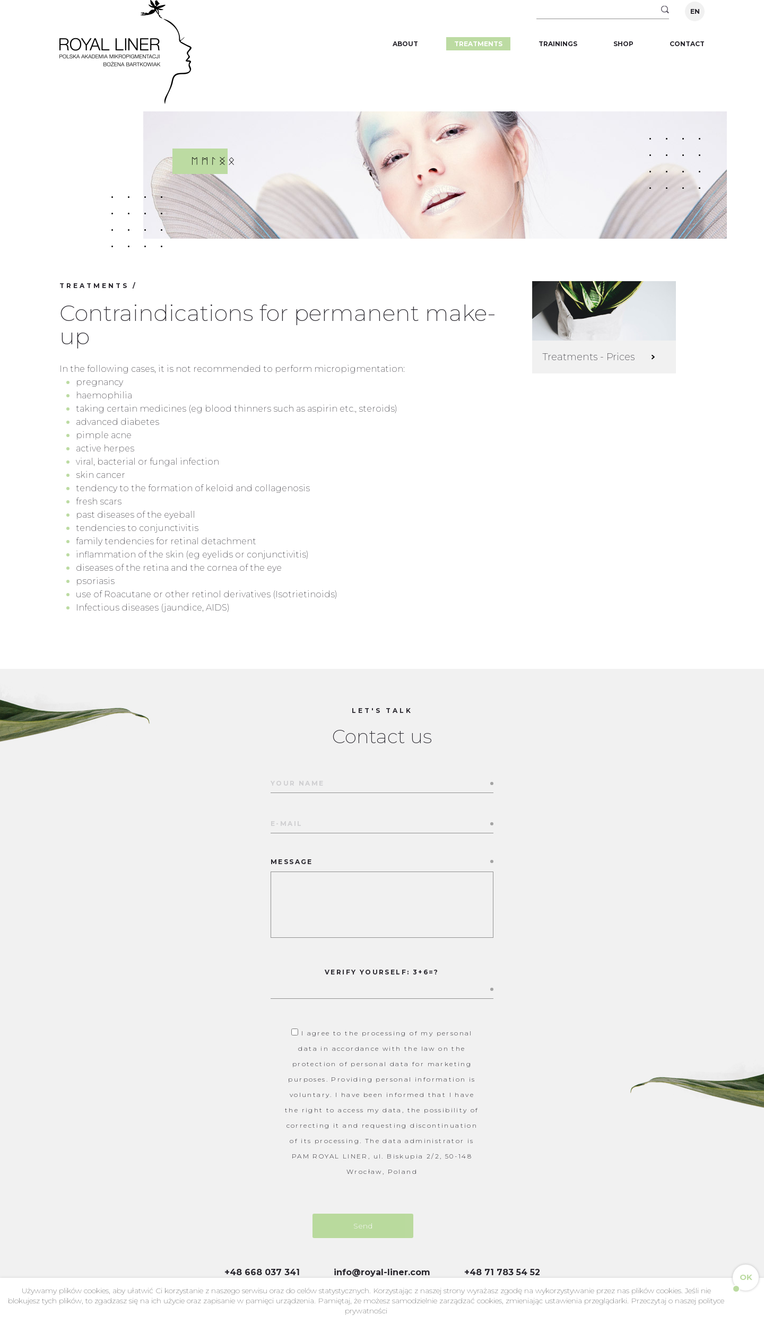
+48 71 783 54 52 (502, 1272)
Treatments (478, 44)
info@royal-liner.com (382, 1272)
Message (382, 898)
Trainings (558, 44)
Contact (687, 44)
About (405, 44)
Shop (623, 44)
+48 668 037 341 (262, 1272)
